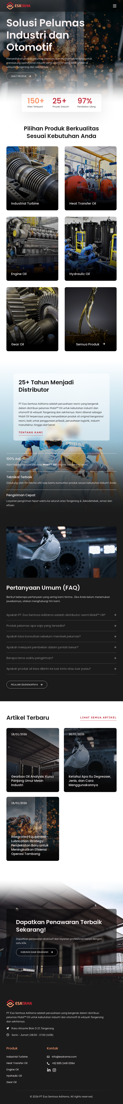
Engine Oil (12, 1070)
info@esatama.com (64, 1057)
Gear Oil (11, 1082)
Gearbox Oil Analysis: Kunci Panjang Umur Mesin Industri (32, 781)
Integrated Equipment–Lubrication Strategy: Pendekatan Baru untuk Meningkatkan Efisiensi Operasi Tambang (30, 845)
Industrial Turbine (17, 1057)
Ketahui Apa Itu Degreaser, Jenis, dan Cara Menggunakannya (90, 781)
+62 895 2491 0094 (63, 1063)
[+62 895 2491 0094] (48, 1064)
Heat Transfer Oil (17, 1063)
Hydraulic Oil (14, 1076)
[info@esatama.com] (48, 1057)
